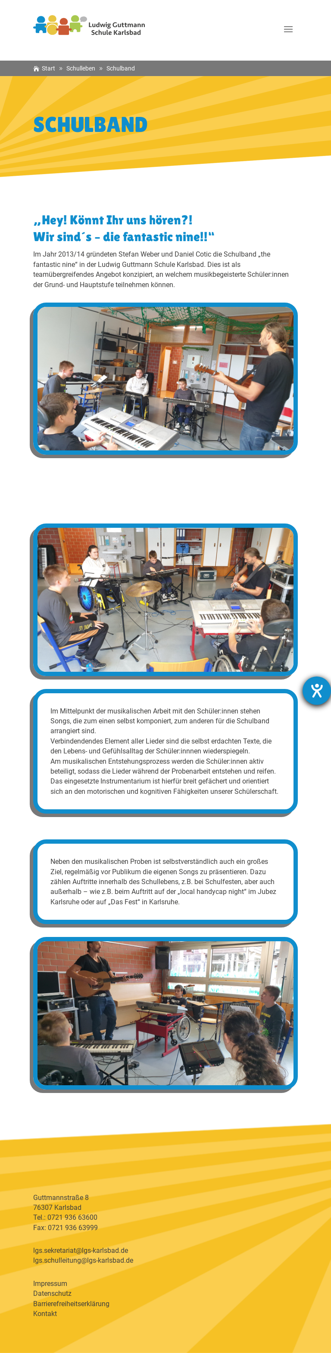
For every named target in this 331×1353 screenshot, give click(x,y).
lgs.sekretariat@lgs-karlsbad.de (80, 1250)
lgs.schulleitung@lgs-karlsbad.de (83, 1260)
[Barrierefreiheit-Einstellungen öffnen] (317, 690)
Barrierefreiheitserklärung (71, 1304)
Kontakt (45, 1314)
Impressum (50, 1284)
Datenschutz (52, 1293)
